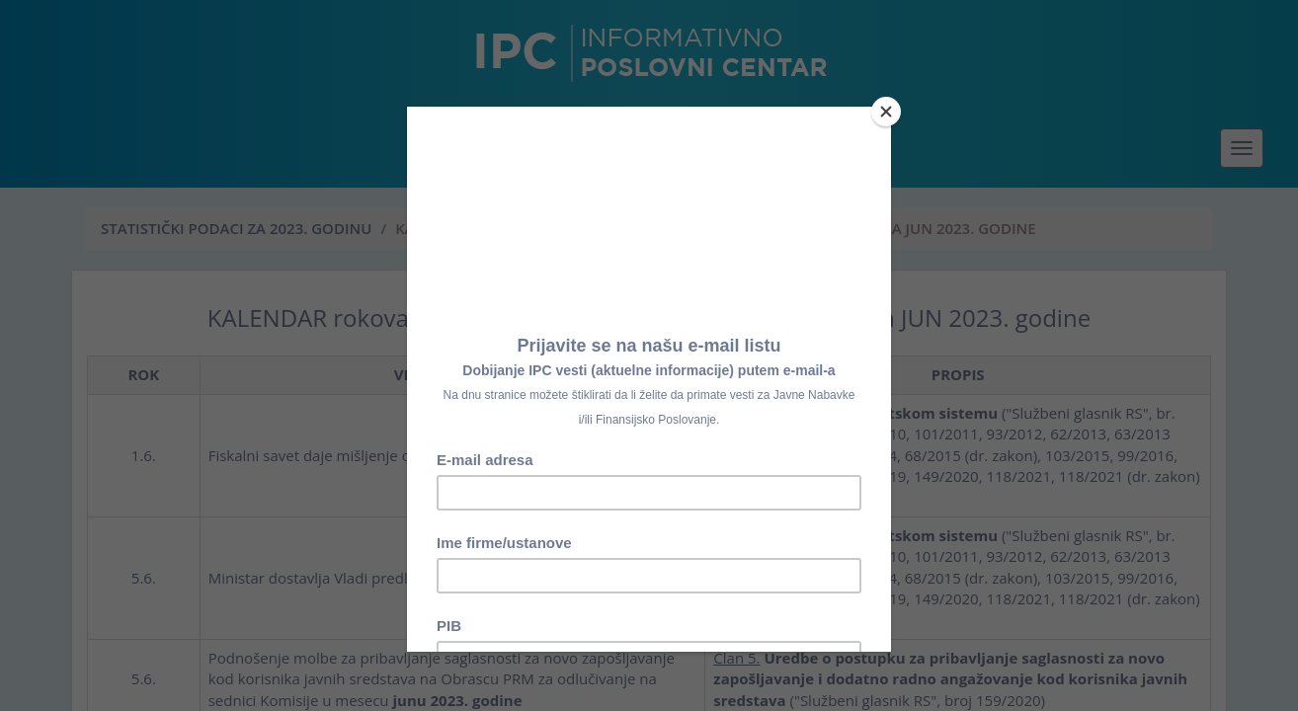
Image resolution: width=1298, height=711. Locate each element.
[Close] (886, 111)
